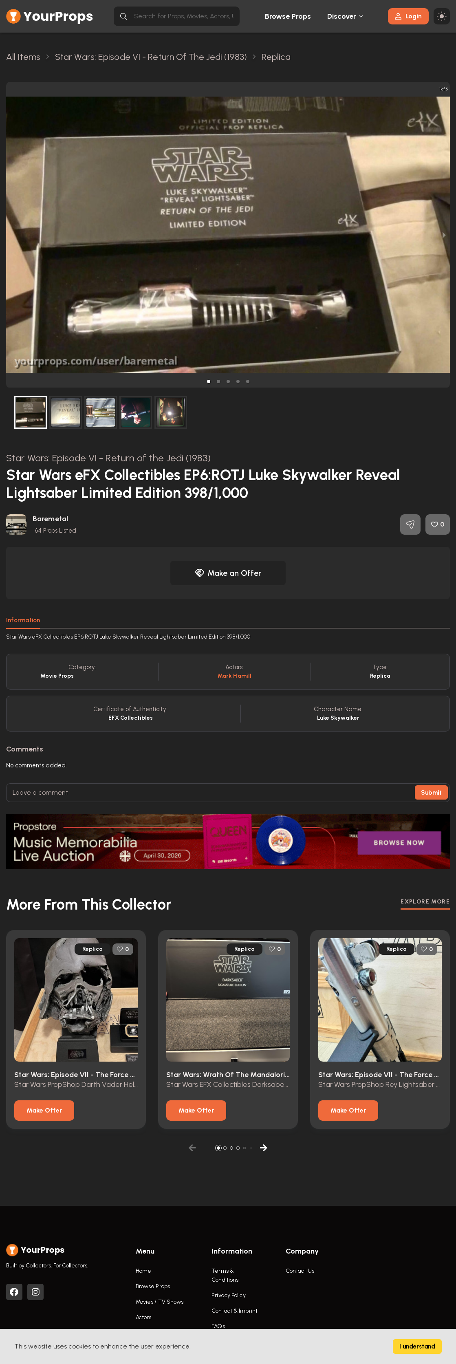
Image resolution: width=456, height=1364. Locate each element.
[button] (208, 381)
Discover (342, 16)
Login (408, 16)
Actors (144, 1317)
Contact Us (300, 1270)
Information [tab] (23, 620)
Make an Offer (228, 573)
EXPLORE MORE (425, 901)
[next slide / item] (444, 235)
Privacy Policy (228, 1295)
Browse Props (288, 16)
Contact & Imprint (234, 1310)
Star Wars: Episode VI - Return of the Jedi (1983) (108, 458)
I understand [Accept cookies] (417, 1346)
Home (143, 1270)
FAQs (218, 1326)
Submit (431, 792)
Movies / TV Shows (160, 1301)
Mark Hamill (234, 675)
